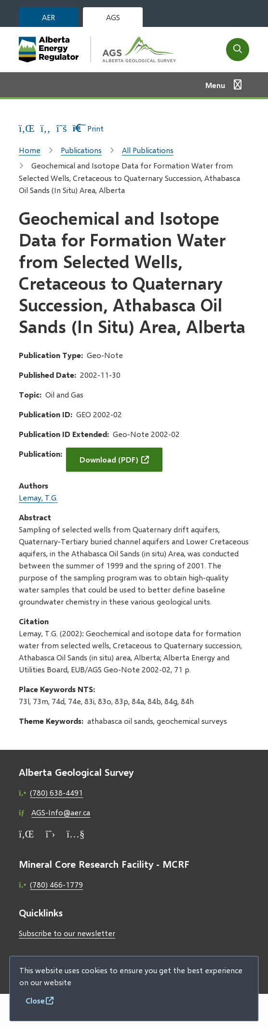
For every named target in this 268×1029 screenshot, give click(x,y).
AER (48, 17)
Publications (81, 149)
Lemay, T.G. (38, 497)
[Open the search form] (237, 49)
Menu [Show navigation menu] (215, 85)
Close (35, 1000)
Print (88, 128)
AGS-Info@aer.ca (60, 812)
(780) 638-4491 (56, 792)
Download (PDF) (109, 459)
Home (29, 149)
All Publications (148, 149)
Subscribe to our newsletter (67, 933)
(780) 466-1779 (56, 884)
